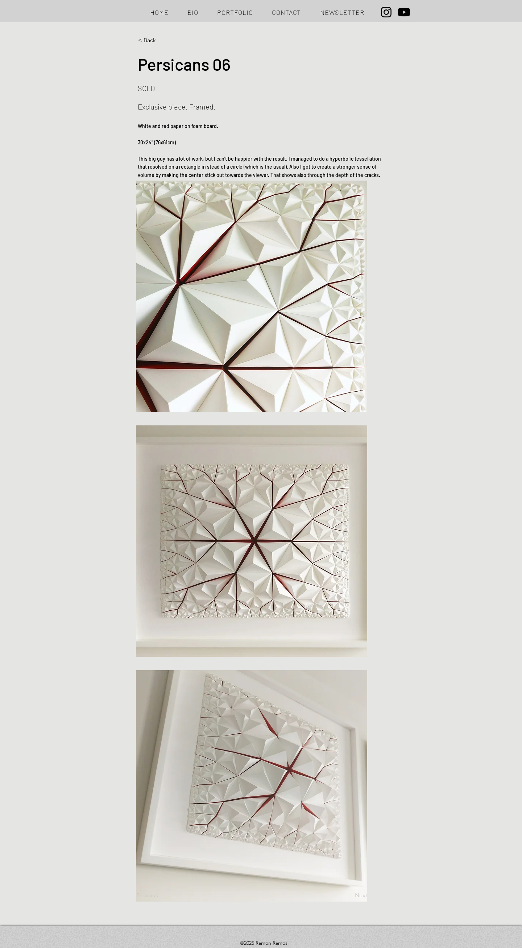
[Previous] (160, 895)
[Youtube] (404, 12)
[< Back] (162, 40)
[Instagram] (386, 12)
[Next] (349, 895)
